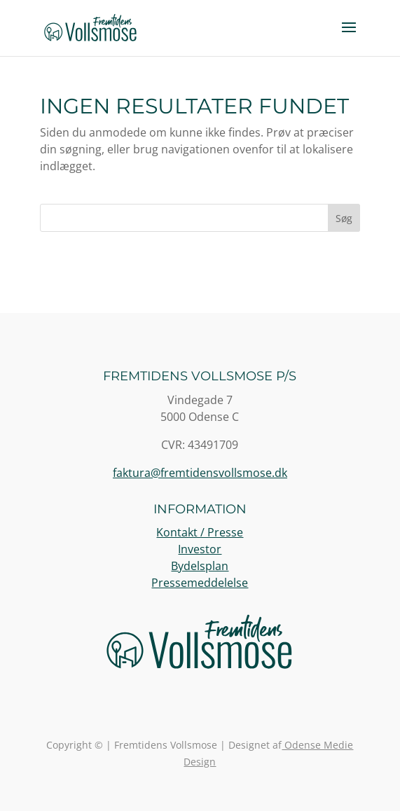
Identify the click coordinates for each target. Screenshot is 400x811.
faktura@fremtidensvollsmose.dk (200, 472)
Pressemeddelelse (199, 582)
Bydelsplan (199, 566)
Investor (199, 549)
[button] (349, 36)
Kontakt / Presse (199, 532)
